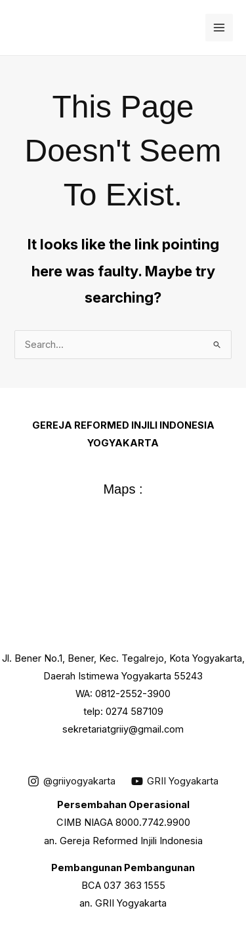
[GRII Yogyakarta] (174, 781)
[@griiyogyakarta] (71, 781)
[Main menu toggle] (219, 27)
